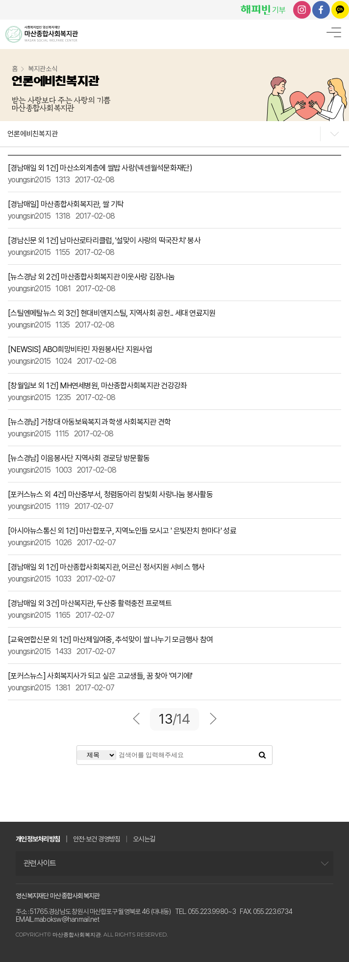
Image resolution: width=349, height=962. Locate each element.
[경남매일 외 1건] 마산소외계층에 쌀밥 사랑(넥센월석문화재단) (100, 168)
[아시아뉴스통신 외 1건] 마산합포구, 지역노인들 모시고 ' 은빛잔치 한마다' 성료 (122, 530)
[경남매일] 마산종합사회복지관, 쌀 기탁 (66, 204)
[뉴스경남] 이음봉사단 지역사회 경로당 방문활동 (79, 458)
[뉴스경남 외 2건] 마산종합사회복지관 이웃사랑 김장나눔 (91, 276)
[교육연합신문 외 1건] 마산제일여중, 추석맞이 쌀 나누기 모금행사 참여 (110, 639)
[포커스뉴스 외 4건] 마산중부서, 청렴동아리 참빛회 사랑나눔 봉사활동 (110, 494)
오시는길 (144, 839)
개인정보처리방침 (38, 839)
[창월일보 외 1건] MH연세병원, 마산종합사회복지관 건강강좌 (97, 385)
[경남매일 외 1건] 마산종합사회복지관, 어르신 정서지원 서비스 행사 (106, 567)
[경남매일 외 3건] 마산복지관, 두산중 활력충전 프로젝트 (90, 603)
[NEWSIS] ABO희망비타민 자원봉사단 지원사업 (80, 349)
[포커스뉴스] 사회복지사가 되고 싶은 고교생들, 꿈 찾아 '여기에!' (100, 676)
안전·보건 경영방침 (97, 839)
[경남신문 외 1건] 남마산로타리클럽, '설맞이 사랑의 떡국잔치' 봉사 (104, 240)
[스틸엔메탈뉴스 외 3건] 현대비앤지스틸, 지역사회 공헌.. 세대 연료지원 (111, 313)
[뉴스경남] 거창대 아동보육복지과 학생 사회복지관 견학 (89, 422)
